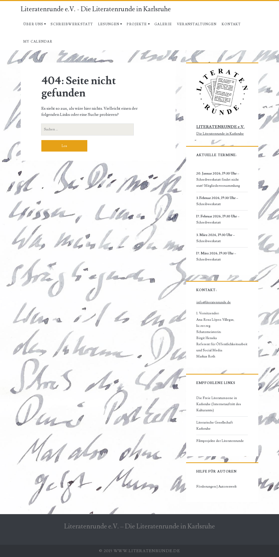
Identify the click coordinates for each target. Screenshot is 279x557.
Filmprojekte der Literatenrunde (220, 441)
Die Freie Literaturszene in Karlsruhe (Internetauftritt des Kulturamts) (218, 404)
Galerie (163, 24)
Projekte (137, 24)
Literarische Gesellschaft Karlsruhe (214, 425)
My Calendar (37, 42)
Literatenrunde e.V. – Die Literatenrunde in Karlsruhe (139, 526)
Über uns (33, 24)
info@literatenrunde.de (213, 302)
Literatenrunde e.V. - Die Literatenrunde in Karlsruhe (96, 9)
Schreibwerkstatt (72, 24)
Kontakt (231, 24)
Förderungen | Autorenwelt (216, 487)
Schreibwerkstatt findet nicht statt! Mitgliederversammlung (218, 183)
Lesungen (108, 24)
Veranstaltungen (197, 24)
